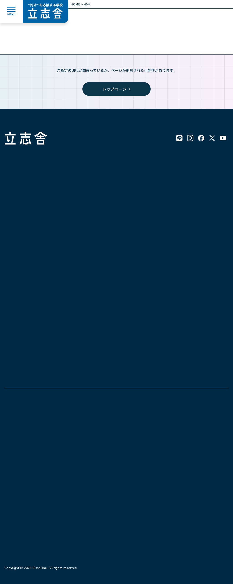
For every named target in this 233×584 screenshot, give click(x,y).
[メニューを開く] (11, 11)
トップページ (116, 89)
